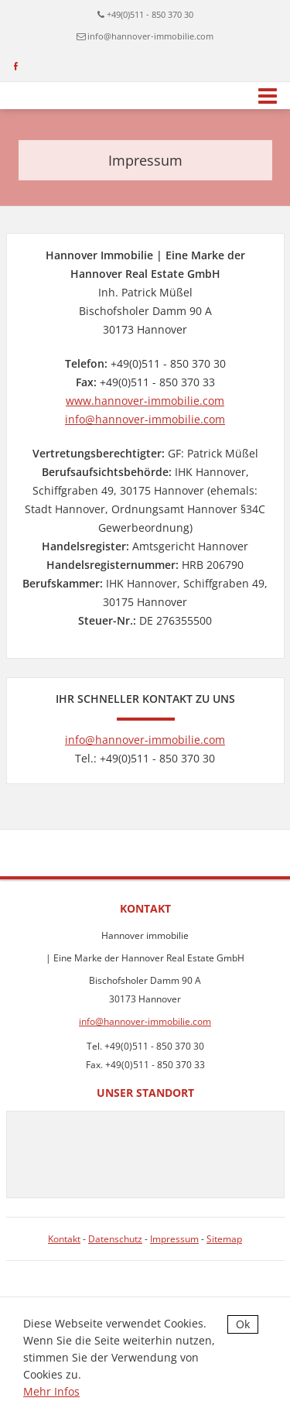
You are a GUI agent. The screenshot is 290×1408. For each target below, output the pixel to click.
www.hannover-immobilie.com (145, 400)
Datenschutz (115, 1238)
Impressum (174, 1238)
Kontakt (64, 1238)
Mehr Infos (51, 1391)
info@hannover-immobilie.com (150, 36)
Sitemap (224, 1238)
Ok (243, 1324)
